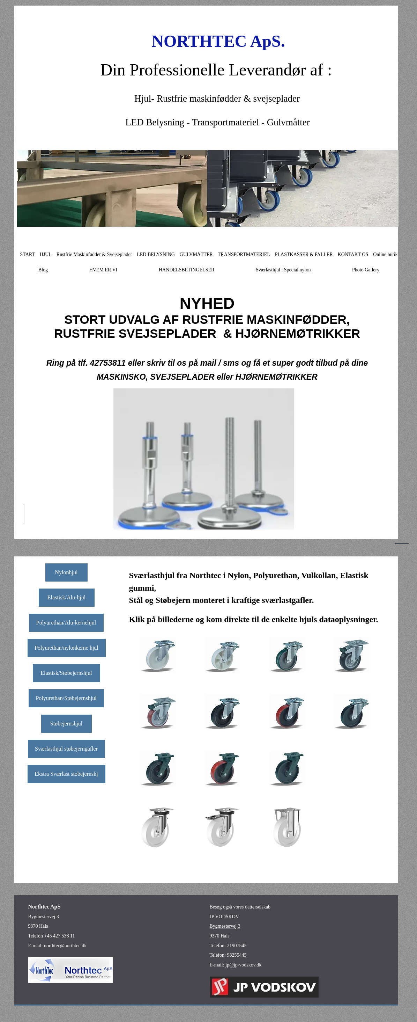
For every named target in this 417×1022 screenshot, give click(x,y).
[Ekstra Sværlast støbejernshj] (66, 774)
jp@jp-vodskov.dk (243, 965)
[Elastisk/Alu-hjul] (67, 598)
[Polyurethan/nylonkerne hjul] (67, 648)
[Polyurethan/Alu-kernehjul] (66, 623)
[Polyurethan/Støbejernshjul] (66, 698)
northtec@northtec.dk (65, 945)
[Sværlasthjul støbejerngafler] (66, 749)
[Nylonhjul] (66, 572)
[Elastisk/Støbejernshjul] (66, 673)
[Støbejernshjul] (66, 724)
